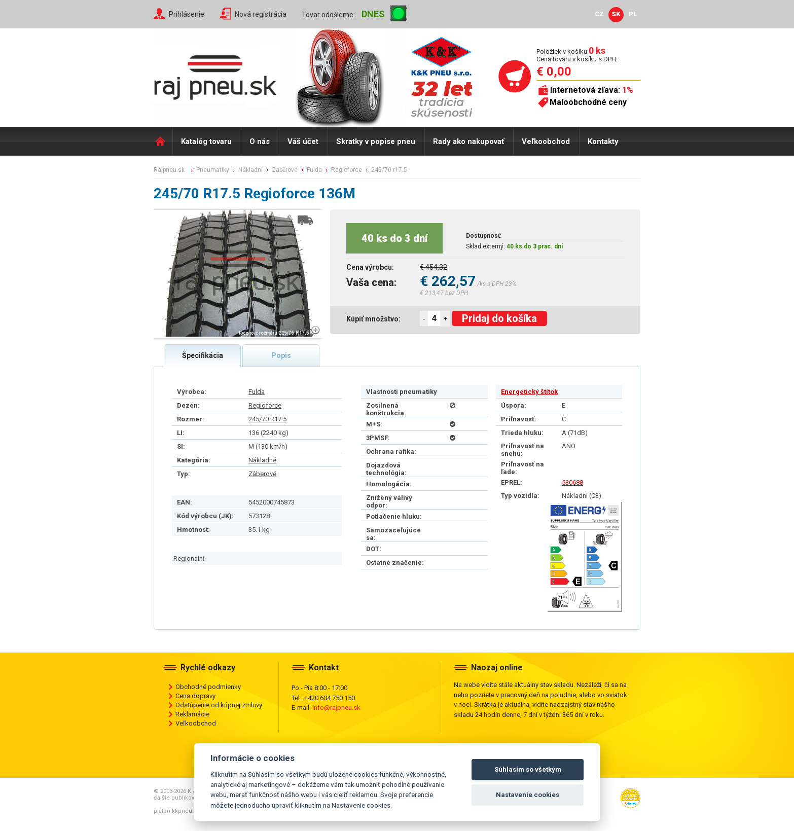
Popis (281, 355)
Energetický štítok (529, 391)
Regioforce (264, 405)
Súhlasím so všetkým (527, 769)
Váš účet (302, 141)
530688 (572, 482)
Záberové (262, 474)
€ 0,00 (553, 71)
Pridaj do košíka (499, 318)
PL (633, 14)
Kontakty (603, 141)
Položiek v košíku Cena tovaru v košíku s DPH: (577, 55)
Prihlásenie (186, 14)
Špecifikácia (202, 355)
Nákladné (262, 460)
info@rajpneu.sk (336, 707)
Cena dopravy (195, 696)
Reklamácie (192, 714)
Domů (163, 141)
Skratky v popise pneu (375, 141)
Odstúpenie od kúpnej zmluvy (218, 705)
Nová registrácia (260, 14)
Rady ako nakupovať (468, 141)
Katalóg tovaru (206, 141)
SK (616, 14)
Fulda (256, 391)
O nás (259, 141)
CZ (599, 14)
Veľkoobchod (546, 141)
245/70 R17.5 (267, 419)
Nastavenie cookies (527, 795)
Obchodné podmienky (208, 687)
